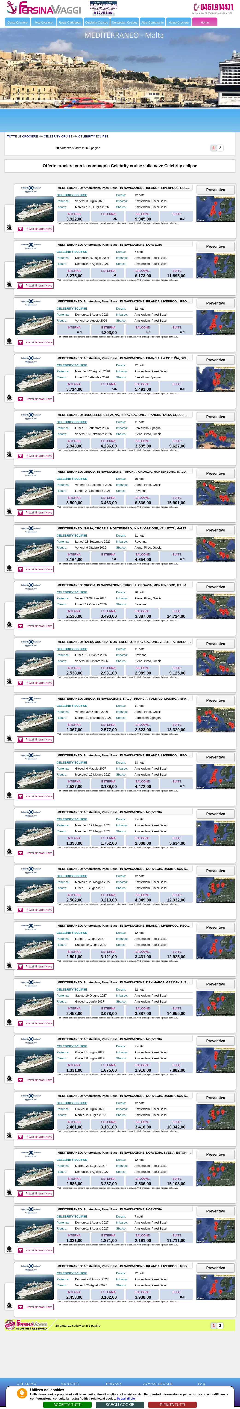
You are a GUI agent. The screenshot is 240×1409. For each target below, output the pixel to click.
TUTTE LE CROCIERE (22, 136)
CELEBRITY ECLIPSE (93, 136)
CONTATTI (70, 1383)
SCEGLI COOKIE (119, 1405)
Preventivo (215, 190)
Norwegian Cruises (124, 22)
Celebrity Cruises (96, 22)
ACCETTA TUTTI (67, 1405)
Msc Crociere (44, 22)
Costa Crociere (18, 22)
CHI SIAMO (27, 1383)
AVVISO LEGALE (158, 1383)
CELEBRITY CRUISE (58, 136)
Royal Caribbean (70, 22)
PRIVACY (114, 1383)
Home (205, 22)
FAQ (201, 1383)
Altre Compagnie (152, 22)
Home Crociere (179, 22)
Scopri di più (126, 1398)
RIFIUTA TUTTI (172, 1405)
